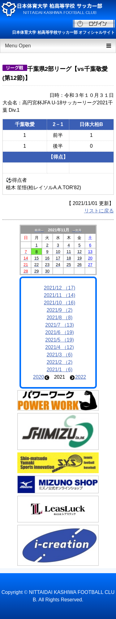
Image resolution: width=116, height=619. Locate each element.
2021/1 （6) (60, 369)
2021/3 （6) (60, 354)
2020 (38, 377)
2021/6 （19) (59, 332)
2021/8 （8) (60, 317)
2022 (80, 377)
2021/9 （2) (60, 310)
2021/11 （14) (59, 295)
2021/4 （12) (59, 347)
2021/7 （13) (59, 325)
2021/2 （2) (60, 362)
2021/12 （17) (59, 287)
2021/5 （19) (59, 339)
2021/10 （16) (59, 302)
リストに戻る (99, 210)
